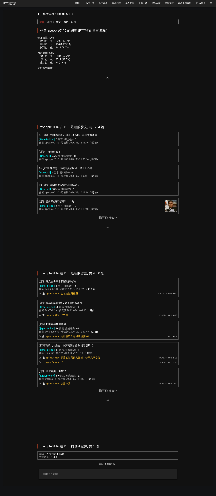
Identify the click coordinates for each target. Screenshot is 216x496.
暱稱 (73, 21)
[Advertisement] (108, 99)
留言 (66, 21)
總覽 (42, 21)
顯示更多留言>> (108, 390)
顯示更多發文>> (108, 217)
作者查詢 (48, 13)
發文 (58, 21)
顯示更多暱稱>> (108, 464)
